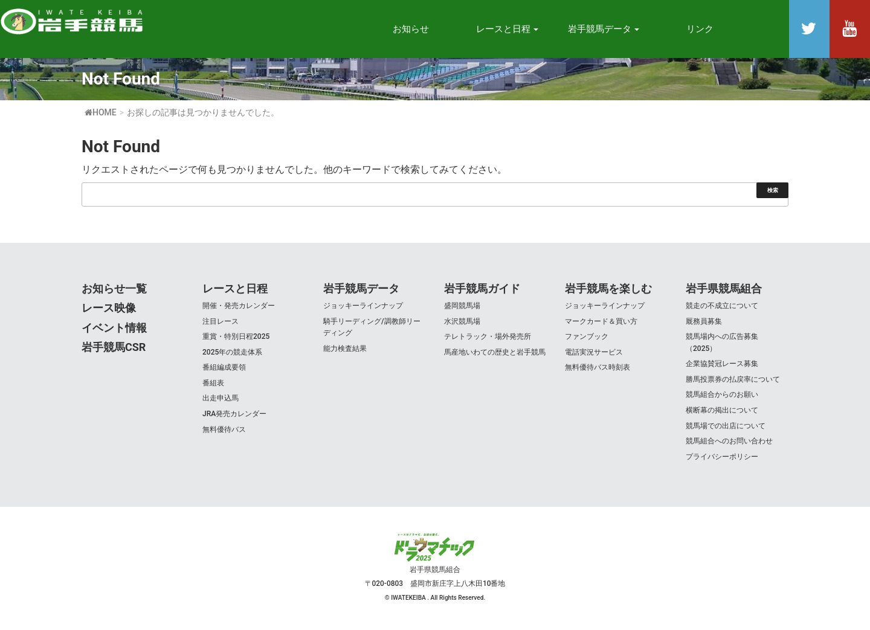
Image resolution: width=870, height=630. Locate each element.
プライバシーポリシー (722, 456)
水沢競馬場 (462, 321)
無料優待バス (224, 429)
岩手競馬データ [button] (604, 29)
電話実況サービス (594, 352)
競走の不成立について (722, 305)
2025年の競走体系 (232, 352)
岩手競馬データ (361, 288)
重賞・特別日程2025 (235, 336)
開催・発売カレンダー (238, 305)
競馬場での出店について (725, 426)
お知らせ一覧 (114, 288)
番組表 (213, 383)
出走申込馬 (220, 398)
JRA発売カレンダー (234, 414)
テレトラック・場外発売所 (487, 336)
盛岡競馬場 (462, 305)
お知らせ (411, 29)
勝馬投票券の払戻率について (733, 379)
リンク (700, 29)
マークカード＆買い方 (601, 321)
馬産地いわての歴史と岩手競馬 (495, 352)
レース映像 (109, 307)
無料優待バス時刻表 (597, 367)
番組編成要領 (224, 367)
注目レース (220, 321)
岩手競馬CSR (114, 347)
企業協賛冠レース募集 (722, 363)
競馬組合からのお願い (722, 394)
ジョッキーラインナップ (363, 305)
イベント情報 (114, 327)
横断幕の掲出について (722, 410)
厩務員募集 (704, 321)
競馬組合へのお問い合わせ (729, 441)
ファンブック (586, 336)
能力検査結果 (345, 348)
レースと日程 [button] (507, 29)
